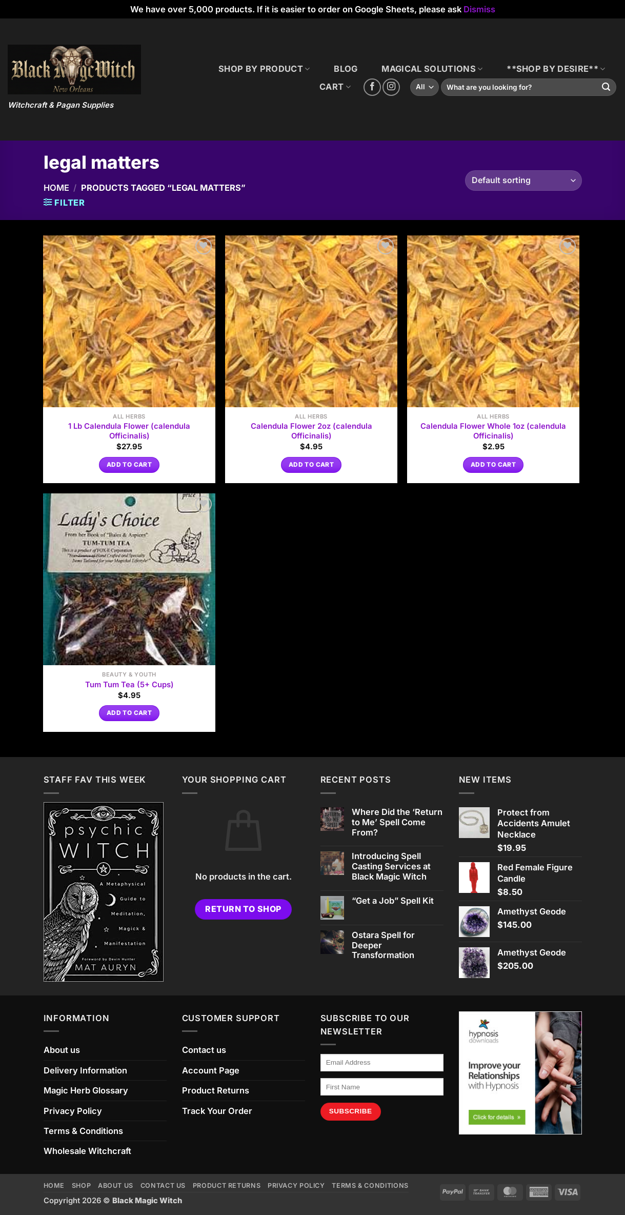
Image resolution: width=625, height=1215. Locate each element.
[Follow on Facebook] (372, 87)
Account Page (210, 1070)
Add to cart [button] (129, 464)
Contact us (204, 1050)
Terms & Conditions (83, 1131)
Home (56, 188)
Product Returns (215, 1090)
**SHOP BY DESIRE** (556, 69)
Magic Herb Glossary (86, 1090)
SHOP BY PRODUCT (264, 69)
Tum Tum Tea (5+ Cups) (129, 684)
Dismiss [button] (479, 9)
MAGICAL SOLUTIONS (431, 69)
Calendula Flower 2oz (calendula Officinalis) (311, 431)
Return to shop (243, 909)
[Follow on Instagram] (391, 87)
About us (62, 1050)
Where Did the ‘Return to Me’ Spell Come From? (397, 822)
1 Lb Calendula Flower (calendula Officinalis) (129, 431)
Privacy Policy (73, 1111)
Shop (81, 1185)
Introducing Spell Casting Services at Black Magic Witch (391, 866)
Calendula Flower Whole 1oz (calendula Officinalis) (493, 431)
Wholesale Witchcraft (87, 1151)
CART (335, 87)
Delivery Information (85, 1070)
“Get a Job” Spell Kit (393, 901)
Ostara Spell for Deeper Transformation (383, 945)
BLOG (345, 69)
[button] (65, 202)
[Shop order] (523, 180)
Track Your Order (217, 1111)
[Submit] (606, 87)
